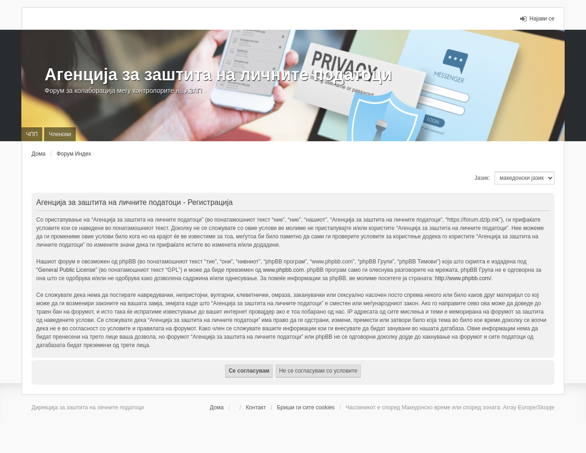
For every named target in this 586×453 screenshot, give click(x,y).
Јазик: (482, 178)
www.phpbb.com (283, 270)
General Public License (66, 270)
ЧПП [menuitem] (32, 134)
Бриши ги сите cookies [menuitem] (305, 407)
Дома (217, 407)
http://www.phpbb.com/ (463, 278)
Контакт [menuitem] (256, 407)
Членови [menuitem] (60, 134)
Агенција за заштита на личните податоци (218, 74)
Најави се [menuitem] (541, 18)
